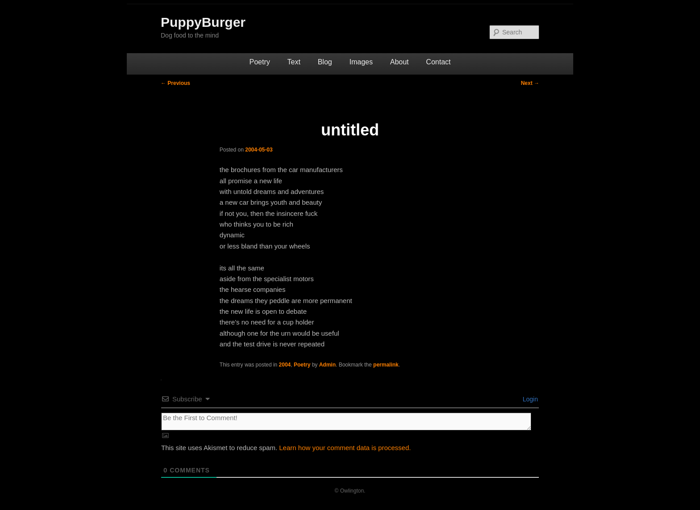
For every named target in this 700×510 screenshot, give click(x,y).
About (399, 62)
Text (294, 62)
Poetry (260, 62)
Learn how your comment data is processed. (345, 447)
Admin (327, 365)
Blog (325, 62)
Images (360, 62)
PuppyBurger (203, 22)
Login (529, 399)
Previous (175, 83)
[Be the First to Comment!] (346, 421)
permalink (386, 365)
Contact (438, 62)
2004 (285, 365)
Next (530, 83)
